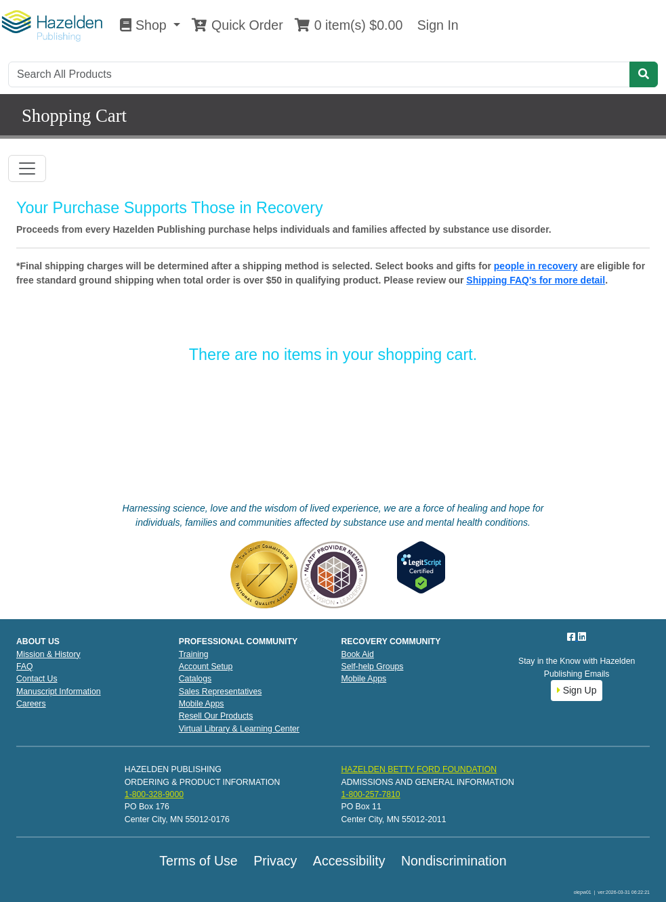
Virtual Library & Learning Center (239, 729)
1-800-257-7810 (370, 794)
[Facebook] (572, 636)
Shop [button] (145, 25)
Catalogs (195, 678)
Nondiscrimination (454, 860)
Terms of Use (198, 860)
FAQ (24, 666)
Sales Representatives (220, 691)
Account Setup (206, 666)
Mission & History (48, 654)
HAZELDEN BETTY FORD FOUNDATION (419, 769)
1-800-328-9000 (154, 794)
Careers (31, 703)
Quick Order (237, 25)
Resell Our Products (216, 716)
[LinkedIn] (582, 636)
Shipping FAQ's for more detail (535, 280)
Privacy (275, 860)
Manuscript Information (58, 691)
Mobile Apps (201, 703)
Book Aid (357, 654)
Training (194, 654)
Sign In (435, 25)
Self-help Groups (372, 666)
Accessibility (349, 860)
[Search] (319, 74)
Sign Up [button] (577, 690)
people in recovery (536, 266)
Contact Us (37, 678)
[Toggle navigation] (27, 168)
